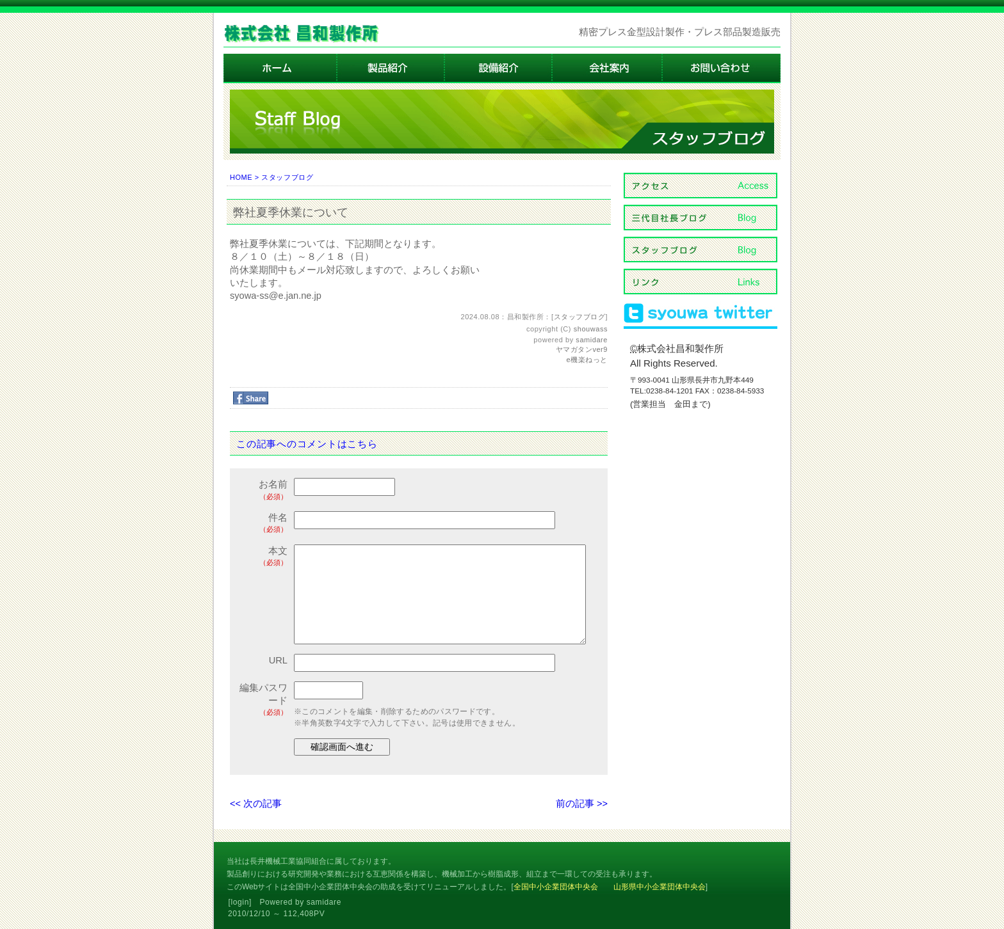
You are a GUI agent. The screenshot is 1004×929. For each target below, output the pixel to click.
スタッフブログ (287, 177)
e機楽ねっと (587, 359)
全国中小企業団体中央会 (556, 886)
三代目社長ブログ (700, 217)
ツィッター (700, 313)
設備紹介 (499, 68)
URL (278, 660)
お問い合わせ (722, 68)
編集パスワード (263, 700)
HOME (241, 177)
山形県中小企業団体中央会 (659, 886)
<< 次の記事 (256, 803)
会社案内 (608, 68)
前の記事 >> (582, 803)
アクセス (700, 185)
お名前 (263, 490)
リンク (700, 281)
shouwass (591, 329)
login (240, 902)
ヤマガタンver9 (582, 349)
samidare (592, 340)
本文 (263, 557)
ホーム (280, 68)
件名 (263, 523)
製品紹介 (391, 68)
